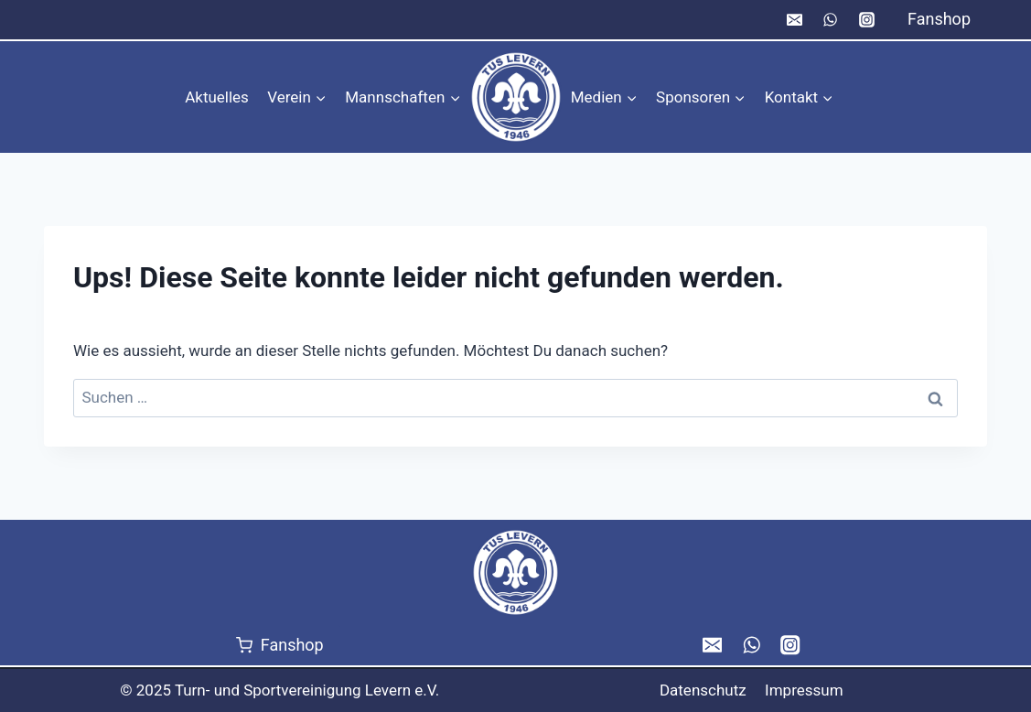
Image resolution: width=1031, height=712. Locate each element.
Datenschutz (703, 690)
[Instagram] (866, 20)
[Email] (795, 20)
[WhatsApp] (830, 20)
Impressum (804, 690)
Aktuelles (217, 97)
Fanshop (939, 18)
